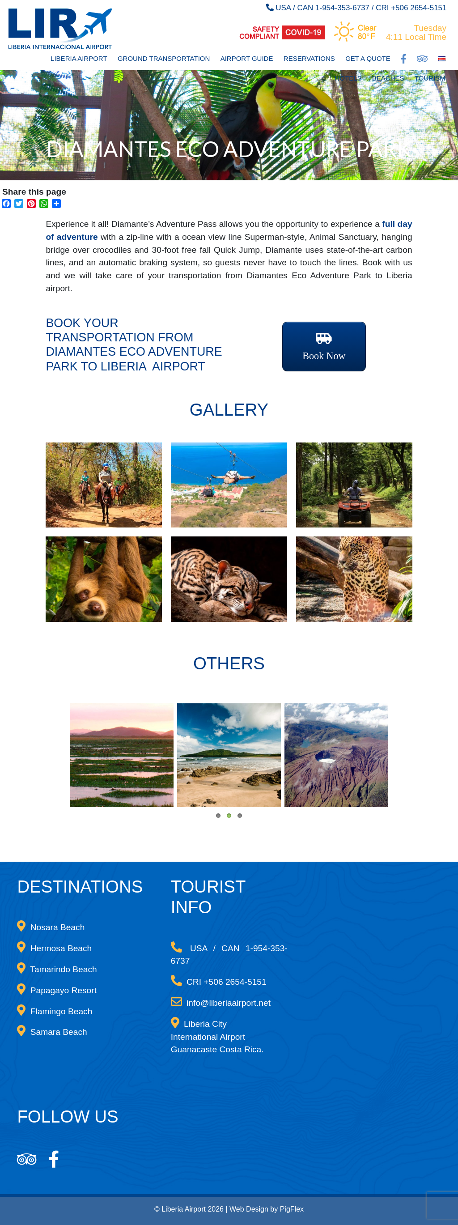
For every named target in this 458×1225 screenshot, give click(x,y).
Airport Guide (247, 58)
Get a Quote (367, 58)
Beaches (388, 78)
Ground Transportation (164, 58)
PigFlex (292, 1209)
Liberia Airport (79, 58)
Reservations (309, 58)
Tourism (430, 78)
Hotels (348, 78)
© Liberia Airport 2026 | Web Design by (217, 1209)
